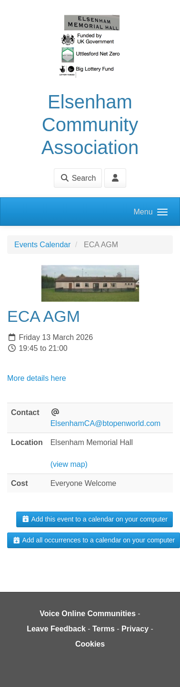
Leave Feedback (56, 629)
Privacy (135, 629)
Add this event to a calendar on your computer (94, 519)
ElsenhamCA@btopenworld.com (105, 423)
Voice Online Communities (88, 614)
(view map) (69, 464)
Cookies (90, 644)
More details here (36, 378)
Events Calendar (42, 245)
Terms (103, 629)
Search (78, 178)
